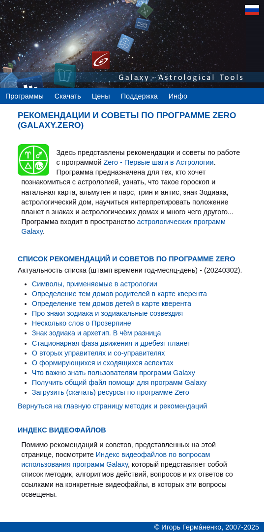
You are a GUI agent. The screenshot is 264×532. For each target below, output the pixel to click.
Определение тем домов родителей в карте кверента (119, 294)
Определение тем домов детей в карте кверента (111, 303)
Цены (101, 96)
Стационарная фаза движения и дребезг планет (111, 343)
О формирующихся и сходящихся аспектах (103, 363)
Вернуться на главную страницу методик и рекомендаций (112, 406)
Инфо (178, 96)
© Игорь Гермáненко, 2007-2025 (206, 527)
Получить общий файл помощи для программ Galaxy (119, 382)
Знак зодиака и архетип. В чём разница (96, 333)
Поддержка (139, 96)
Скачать (68, 96)
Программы (24, 96)
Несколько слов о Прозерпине (81, 323)
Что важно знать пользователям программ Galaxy (113, 373)
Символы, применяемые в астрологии (94, 284)
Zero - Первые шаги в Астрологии (158, 162)
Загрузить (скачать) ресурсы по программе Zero (110, 392)
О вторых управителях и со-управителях (98, 353)
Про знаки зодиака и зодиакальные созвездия (107, 313)
